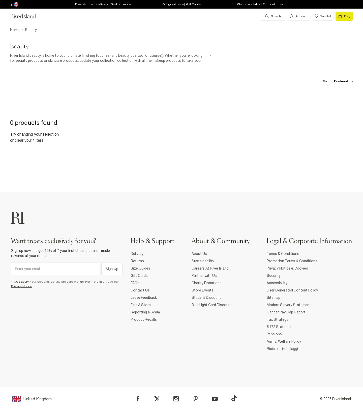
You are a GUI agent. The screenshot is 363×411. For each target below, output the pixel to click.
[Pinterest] (195, 398)
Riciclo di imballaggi (282, 349)
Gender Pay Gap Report (286, 312)
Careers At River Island (210, 268)
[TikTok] (234, 398)
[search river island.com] (272, 16)
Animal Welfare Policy (284, 341)
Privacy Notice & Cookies (287, 268)
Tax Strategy (277, 319)
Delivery (137, 254)
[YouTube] (214, 398)
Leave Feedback (144, 298)
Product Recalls (144, 319)
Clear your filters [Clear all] (29, 140)
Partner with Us (204, 276)
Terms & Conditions (283, 254)
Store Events (203, 290)
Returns (137, 261)
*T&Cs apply (19, 281)
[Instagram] (176, 398)
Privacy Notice (21, 286)
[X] (157, 398)
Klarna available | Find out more (260, 4)
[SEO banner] (111, 58)
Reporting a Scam (145, 312)
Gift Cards (139, 276)
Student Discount (206, 298)
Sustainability (203, 261)
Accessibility (277, 283)
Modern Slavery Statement (289, 305)
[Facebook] (138, 398)
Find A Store (141, 305)
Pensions (274, 334)
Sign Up (112, 269)
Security (274, 276)
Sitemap (273, 298)
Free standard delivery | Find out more (103, 4)
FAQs (135, 283)
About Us (199, 254)
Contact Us (140, 290)
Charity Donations (207, 283)
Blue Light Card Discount (212, 305)
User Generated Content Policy (292, 290)
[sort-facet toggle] (336, 81)
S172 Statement (280, 327)
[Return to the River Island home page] (26, 16)
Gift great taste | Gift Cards (181, 4)
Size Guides (140, 268)
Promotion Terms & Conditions (292, 261)
